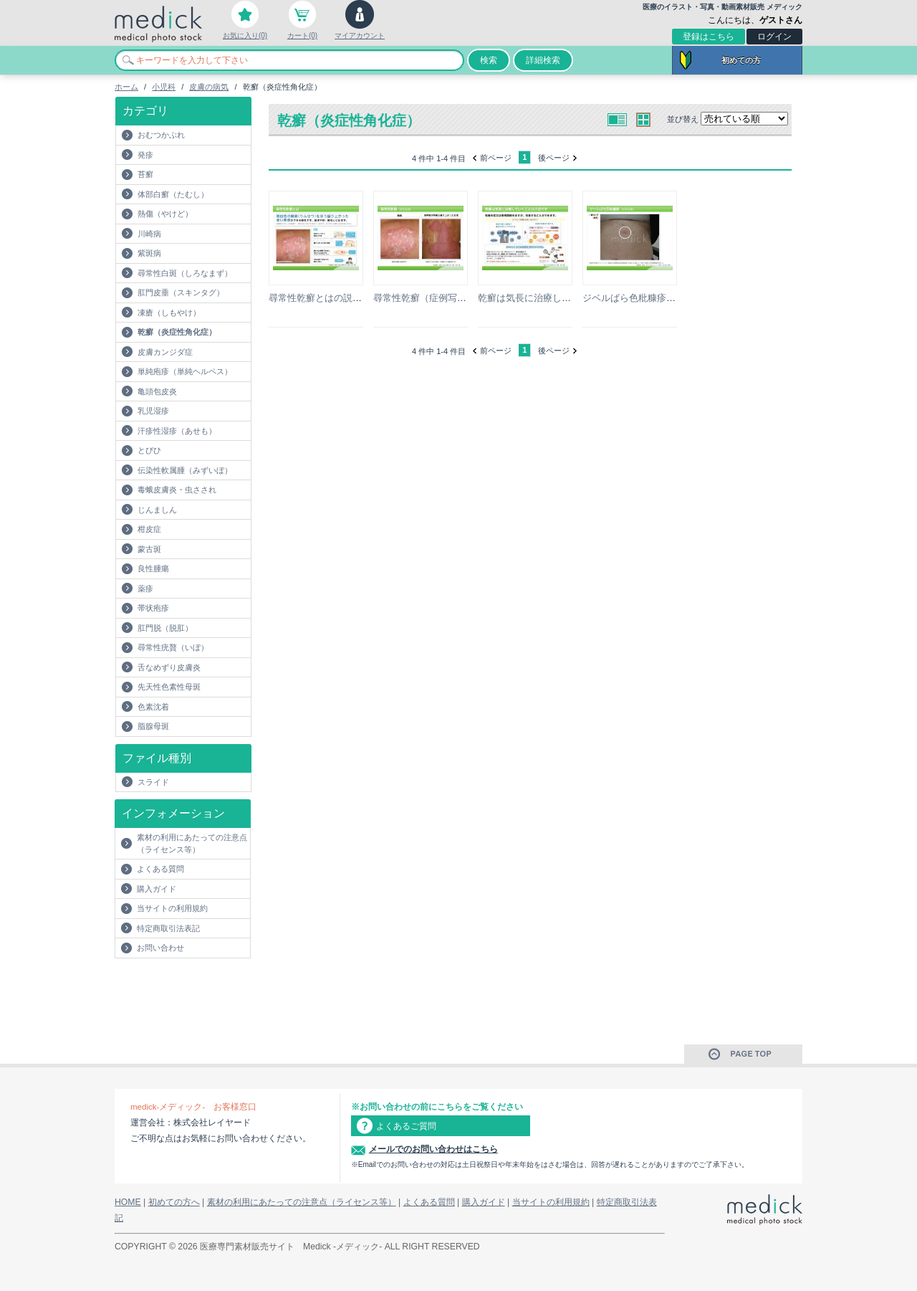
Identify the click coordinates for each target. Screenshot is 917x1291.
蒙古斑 (149, 549)
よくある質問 (160, 868)
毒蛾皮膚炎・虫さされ (177, 489)
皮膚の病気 (209, 86)
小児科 (164, 86)
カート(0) (302, 35)
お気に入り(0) (245, 35)
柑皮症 (149, 529)
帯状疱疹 (153, 608)
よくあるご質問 (406, 1126)
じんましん (157, 509)
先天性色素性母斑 (169, 686)
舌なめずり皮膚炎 (169, 667)
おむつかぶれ (161, 134)
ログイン (774, 37)
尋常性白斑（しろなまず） (185, 273)
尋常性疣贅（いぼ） (173, 647)
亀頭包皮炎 (157, 391)
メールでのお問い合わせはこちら (433, 1149)
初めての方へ (174, 1202)
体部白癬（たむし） (173, 194)
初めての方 (741, 60)
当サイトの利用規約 (172, 908)
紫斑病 (149, 253)
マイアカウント (360, 35)
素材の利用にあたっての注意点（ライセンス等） (192, 843)
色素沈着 (153, 706)
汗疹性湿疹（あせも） (177, 431)
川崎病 (149, 233)
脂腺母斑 (153, 726)
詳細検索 (543, 60)
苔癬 (145, 174)
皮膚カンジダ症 (165, 352)
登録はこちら (708, 37)
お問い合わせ (160, 947)
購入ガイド (156, 889)
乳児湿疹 (153, 410)
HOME (128, 1202)
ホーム (126, 86)
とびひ (149, 450)
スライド (153, 782)
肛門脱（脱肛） (165, 628)
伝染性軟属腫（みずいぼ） (185, 470)
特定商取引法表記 (168, 928)
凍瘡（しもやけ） (169, 312)
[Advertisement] (198, 987)
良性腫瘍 (153, 568)
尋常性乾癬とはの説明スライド (334, 297)
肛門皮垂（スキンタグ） (181, 292)
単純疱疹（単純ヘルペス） (185, 371)
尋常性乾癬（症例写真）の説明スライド (457, 297)
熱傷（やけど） (165, 213)
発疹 (145, 155)
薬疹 (145, 588)
